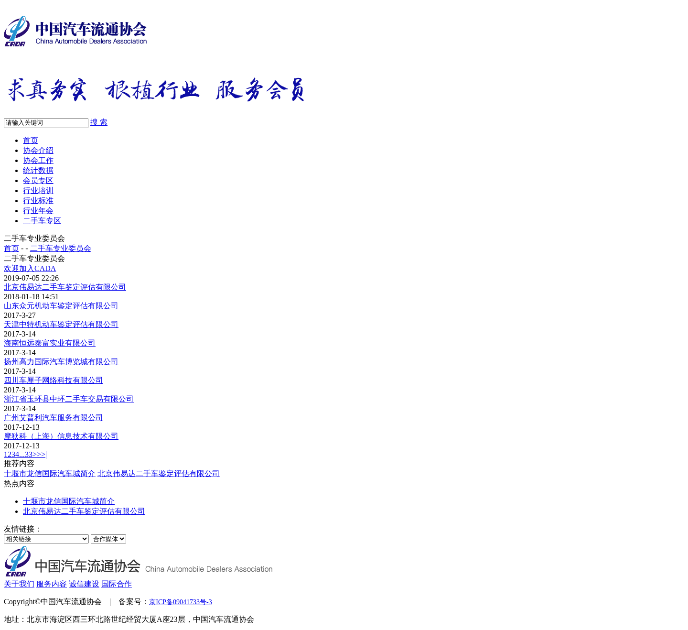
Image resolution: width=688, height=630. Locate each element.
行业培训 (38, 190)
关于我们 (19, 584)
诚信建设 (84, 584)
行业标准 (38, 200)
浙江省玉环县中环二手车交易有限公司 (69, 399)
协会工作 (38, 160)
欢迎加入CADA (30, 268)
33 (28, 454)
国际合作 (116, 584)
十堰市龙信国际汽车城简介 (50, 473)
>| (44, 454)
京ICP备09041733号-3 (180, 602)
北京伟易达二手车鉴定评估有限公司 (65, 287)
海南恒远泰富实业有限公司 (50, 343)
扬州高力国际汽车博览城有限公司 (61, 362)
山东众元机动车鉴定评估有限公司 (61, 306)
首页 (30, 140)
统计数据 (38, 170)
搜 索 (99, 122)
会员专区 (38, 180)
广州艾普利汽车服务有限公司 (53, 417)
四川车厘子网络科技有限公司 (53, 380)
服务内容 (51, 584)
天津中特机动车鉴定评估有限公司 (61, 324)
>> (36, 454)
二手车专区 (42, 221)
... (22, 454)
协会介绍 (38, 150)
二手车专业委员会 (60, 248)
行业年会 (38, 210)
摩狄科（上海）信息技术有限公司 (61, 436)
